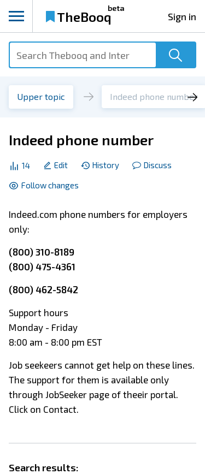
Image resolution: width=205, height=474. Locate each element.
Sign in (182, 16)
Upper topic (41, 96)
